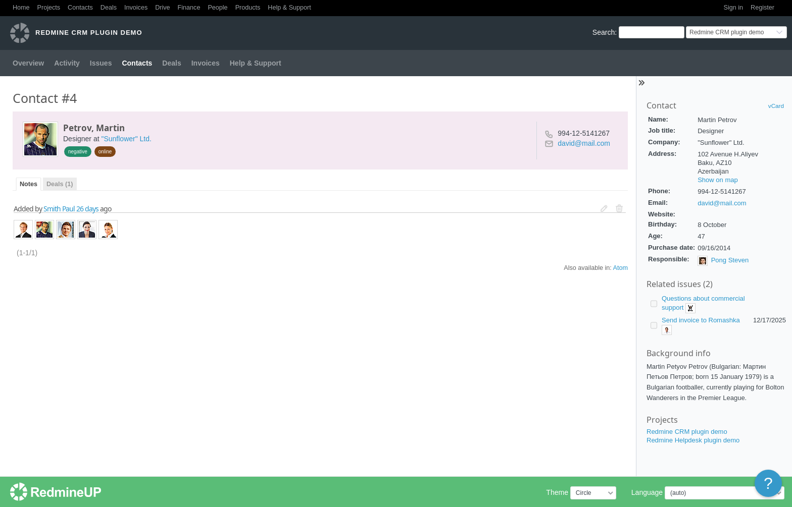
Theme (557, 492)
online (105, 151)
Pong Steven (730, 260)
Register (762, 7)
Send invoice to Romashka (701, 320)
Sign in (734, 7)
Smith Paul (59, 208)
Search (603, 32)
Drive (162, 7)
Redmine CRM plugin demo (687, 431)
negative (77, 151)
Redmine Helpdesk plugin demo (693, 440)
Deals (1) (59, 184)
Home (21, 7)
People (217, 7)
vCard (776, 105)
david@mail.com (722, 203)
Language (647, 492)
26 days (87, 208)
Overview (28, 63)
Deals (109, 7)
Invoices (135, 7)
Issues (101, 63)
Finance (189, 7)
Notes (28, 184)
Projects (49, 7)
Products (248, 7)
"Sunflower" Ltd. (126, 139)
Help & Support (289, 7)
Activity (67, 63)
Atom (620, 267)
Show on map (718, 180)
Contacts (80, 7)
